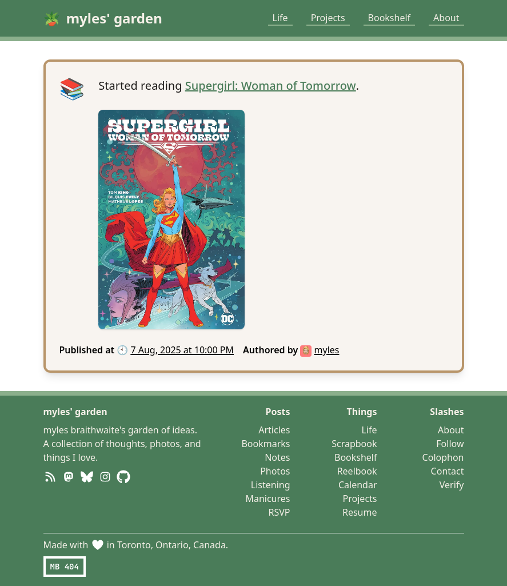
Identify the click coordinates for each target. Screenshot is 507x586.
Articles (274, 430)
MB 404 (64, 566)
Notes (277, 457)
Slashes (447, 411)
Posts (278, 411)
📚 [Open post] (72, 88)
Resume (359, 512)
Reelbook (357, 471)
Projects (328, 17)
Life (280, 17)
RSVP (279, 512)
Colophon (443, 457)
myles (327, 350)
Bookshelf (389, 17)
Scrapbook (354, 443)
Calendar (357, 485)
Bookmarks (265, 443)
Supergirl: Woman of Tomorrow (270, 85)
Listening (270, 485)
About (446, 17)
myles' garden (75, 411)
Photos (275, 471)
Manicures (267, 498)
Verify (452, 485)
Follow (450, 443)
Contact (447, 471)
